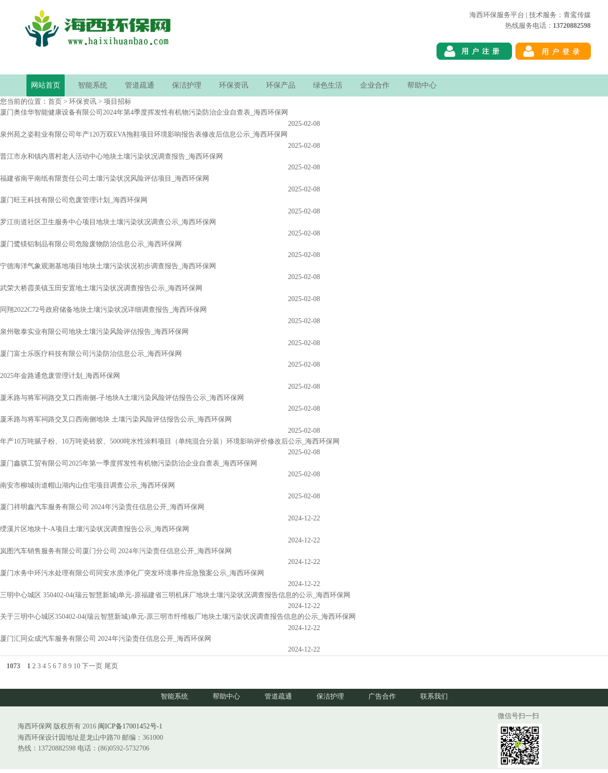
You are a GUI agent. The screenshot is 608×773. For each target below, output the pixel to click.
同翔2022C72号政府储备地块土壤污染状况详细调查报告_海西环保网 (103, 309)
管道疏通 (139, 85)
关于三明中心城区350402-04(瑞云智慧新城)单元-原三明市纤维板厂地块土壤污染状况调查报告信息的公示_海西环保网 (178, 616)
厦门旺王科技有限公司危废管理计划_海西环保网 (73, 200)
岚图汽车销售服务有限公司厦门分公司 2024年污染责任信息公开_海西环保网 (116, 551)
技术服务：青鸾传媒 (560, 15)
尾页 (111, 666)
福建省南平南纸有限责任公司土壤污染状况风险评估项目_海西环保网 (104, 178)
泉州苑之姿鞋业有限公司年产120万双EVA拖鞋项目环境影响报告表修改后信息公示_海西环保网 (144, 134)
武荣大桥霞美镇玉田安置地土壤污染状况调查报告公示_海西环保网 (101, 288)
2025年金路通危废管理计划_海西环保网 (60, 375)
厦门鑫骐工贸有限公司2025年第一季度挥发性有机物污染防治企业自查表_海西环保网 (128, 463)
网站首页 (45, 85)
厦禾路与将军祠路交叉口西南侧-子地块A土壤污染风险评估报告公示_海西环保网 (122, 397)
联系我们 (434, 696)
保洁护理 (186, 85)
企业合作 (374, 85)
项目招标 (117, 101)
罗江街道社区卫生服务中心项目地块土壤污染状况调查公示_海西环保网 (108, 222)
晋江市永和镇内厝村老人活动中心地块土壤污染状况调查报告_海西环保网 (111, 156)
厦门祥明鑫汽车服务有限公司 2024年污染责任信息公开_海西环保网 (102, 507)
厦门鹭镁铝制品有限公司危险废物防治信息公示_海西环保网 (91, 244)
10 (76, 666)
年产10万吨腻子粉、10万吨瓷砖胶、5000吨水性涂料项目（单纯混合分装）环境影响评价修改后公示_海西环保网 (170, 441)
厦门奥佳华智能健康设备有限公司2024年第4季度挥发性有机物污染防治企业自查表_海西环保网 (144, 112)
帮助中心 (422, 85)
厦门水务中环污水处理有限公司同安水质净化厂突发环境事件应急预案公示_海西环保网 (132, 573)
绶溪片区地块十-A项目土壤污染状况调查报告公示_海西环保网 (94, 529)
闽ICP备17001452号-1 (130, 726)
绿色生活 (327, 85)
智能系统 (92, 85)
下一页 (92, 666)
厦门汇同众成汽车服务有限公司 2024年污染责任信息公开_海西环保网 (105, 638)
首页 (55, 101)
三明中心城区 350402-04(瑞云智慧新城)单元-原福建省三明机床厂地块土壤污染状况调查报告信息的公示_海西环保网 (175, 595)
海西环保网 (574, 68)
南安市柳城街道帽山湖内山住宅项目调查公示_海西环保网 (87, 485)
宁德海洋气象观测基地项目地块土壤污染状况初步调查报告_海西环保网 (108, 266)
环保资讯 (233, 85)
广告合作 (382, 696)
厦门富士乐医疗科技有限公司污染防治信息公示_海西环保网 (91, 353)
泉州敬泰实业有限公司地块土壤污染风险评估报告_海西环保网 (94, 331)
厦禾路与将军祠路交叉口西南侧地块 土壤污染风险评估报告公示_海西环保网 (116, 419)
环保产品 (280, 85)
